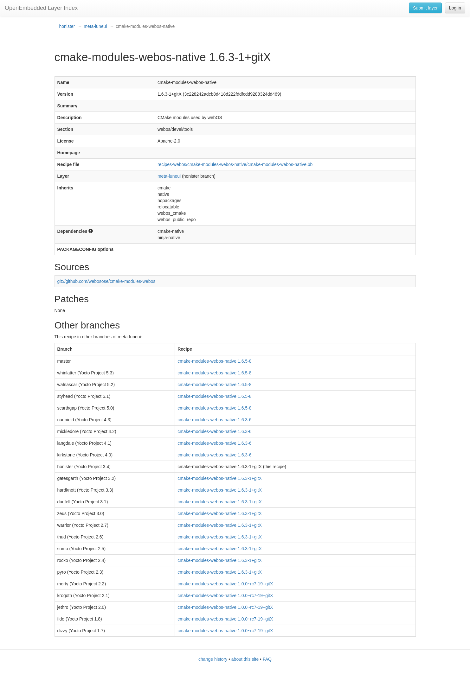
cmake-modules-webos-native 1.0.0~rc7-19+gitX (225, 583)
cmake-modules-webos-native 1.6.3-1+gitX (219, 478)
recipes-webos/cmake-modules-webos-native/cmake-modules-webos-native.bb (235, 164)
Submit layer (425, 7)
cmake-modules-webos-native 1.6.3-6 (214, 419)
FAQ (267, 659)
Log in (455, 7)
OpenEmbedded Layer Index (41, 8)
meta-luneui (95, 26)
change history (212, 659)
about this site (245, 659)
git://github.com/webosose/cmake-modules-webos (106, 281)
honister (67, 26)
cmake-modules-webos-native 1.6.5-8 (214, 361)
